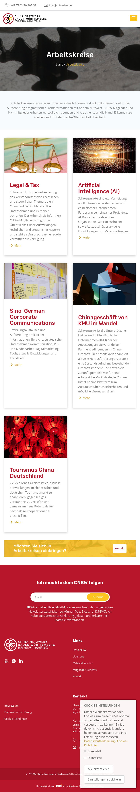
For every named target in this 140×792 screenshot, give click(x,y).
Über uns (78, 656)
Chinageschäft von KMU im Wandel (103, 320)
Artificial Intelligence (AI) (99, 188)
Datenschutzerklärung (58, 616)
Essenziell (94, 751)
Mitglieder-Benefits (85, 670)
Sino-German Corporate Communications (32, 317)
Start (59, 64)
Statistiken (95, 758)
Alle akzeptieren (99, 769)
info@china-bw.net (61, 5)
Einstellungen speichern (104, 779)
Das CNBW (79, 650)
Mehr (16, 245)
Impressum (11, 705)
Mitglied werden (83, 663)
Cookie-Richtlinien (15, 718)
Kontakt (120, 548)
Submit (98, 597)
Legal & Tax (24, 185)
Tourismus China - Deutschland (34, 473)
